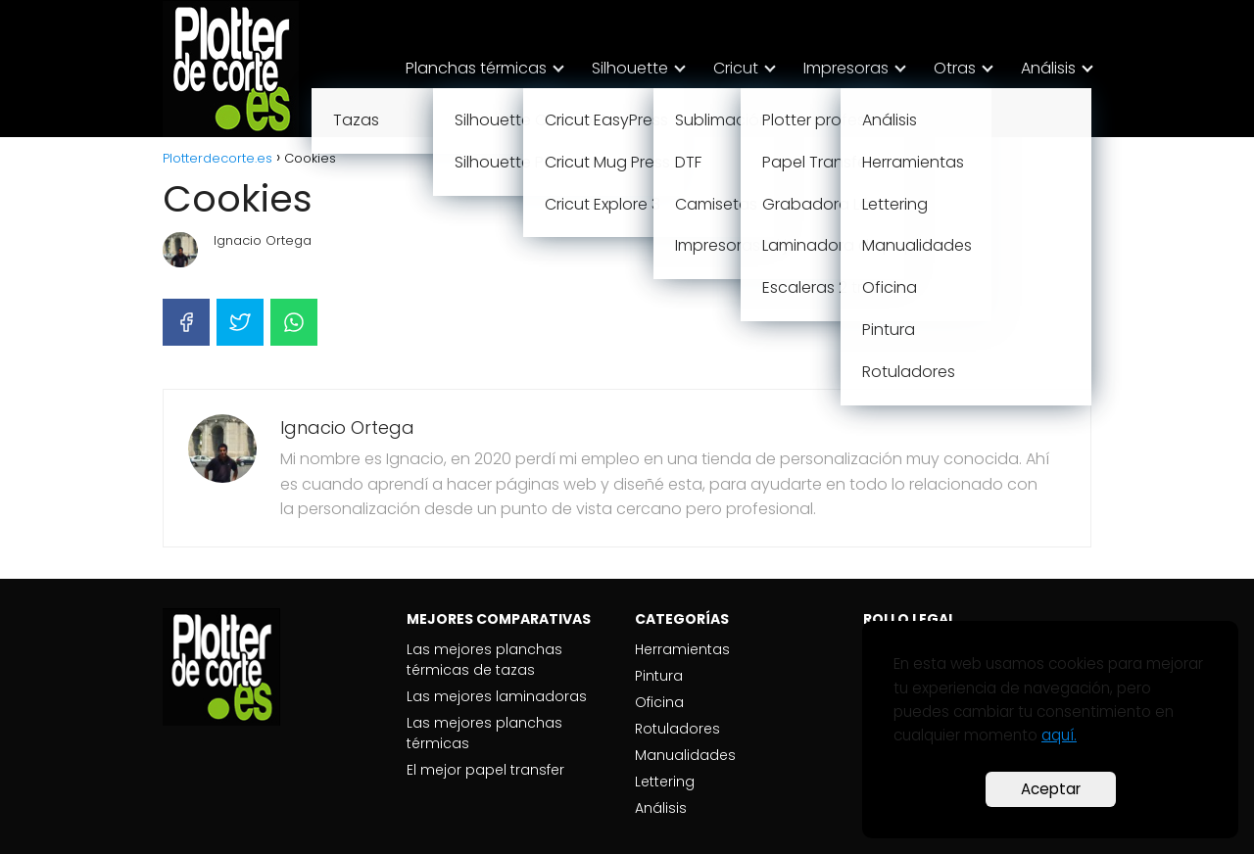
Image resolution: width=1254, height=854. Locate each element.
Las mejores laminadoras (497, 696)
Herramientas (682, 649)
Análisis (1048, 68)
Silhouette (630, 68)
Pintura (659, 676)
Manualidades (685, 755)
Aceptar (1051, 789)
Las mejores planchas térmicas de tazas (484, 660)
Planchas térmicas (476, 68)
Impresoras (846, 68)
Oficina (659, 702)
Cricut (735, 68)
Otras (955, 68)
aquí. (1059, 735)
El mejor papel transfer (485, 770)
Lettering (665, 781)
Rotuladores (677, 728)
